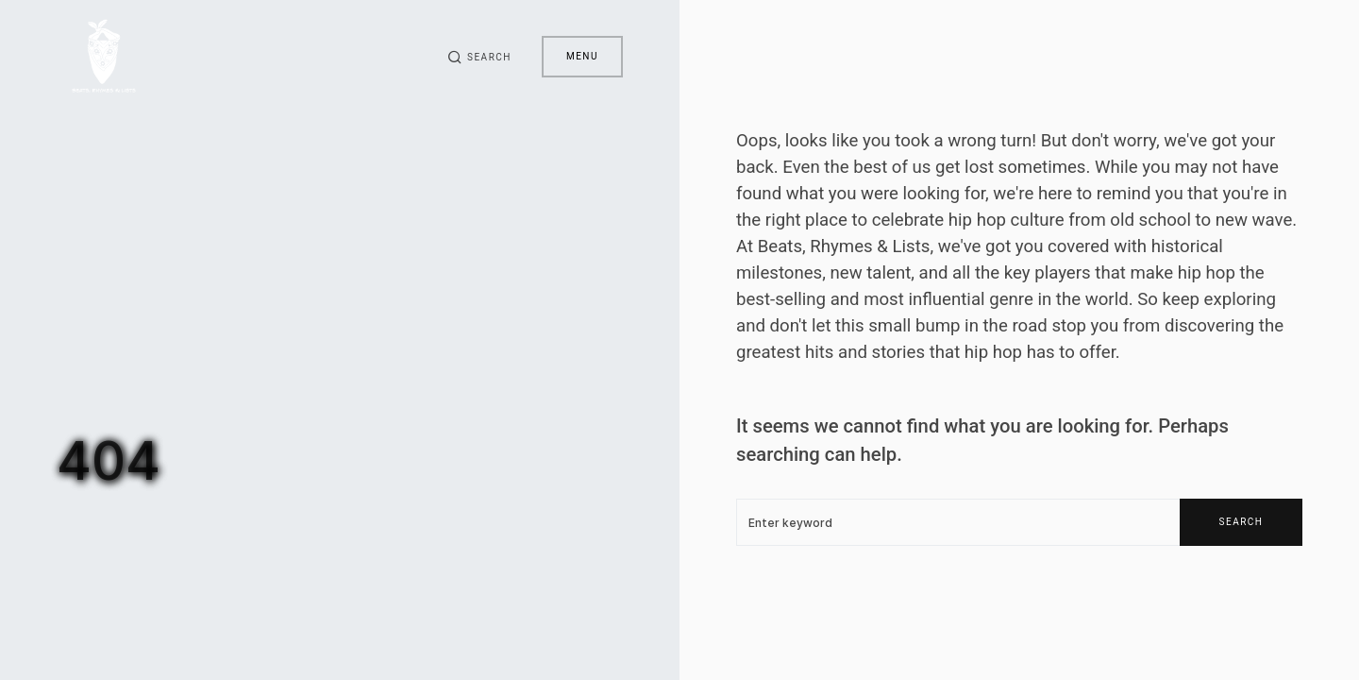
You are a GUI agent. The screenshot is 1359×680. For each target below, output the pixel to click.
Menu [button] (582, 56)
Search (1241, 522)
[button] (479, 56)
